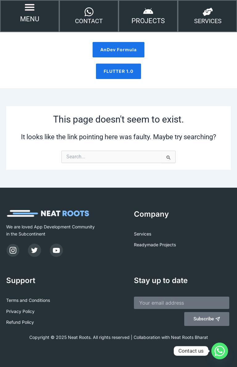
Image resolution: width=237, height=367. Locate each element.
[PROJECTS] (148, 12)
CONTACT (89, 21)
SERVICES (208, 21)
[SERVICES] (207, 12)
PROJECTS (148, 21)
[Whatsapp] (219, 351)
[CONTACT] (89, 12)
